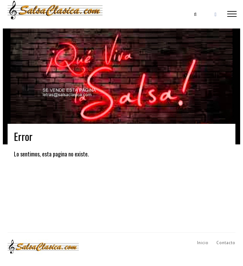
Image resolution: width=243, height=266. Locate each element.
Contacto (225, 242)
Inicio (203, 242)
